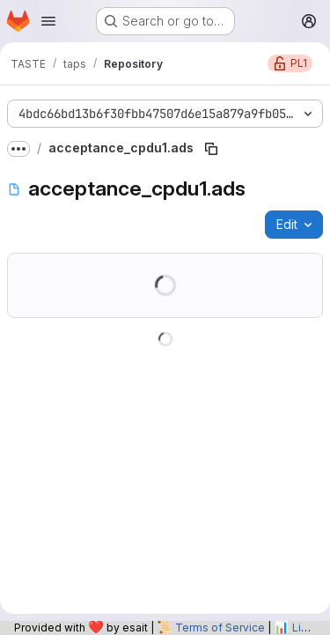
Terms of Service (220, 627)
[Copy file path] (211, 149)
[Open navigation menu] (48, 21)
